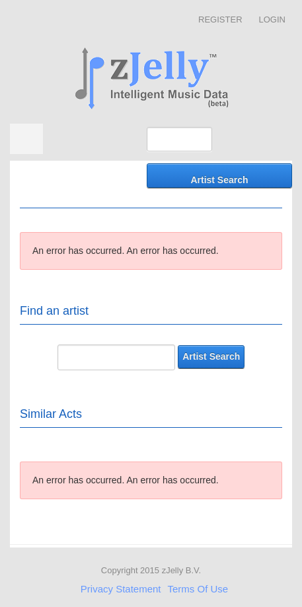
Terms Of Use (198, 588)
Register (220, 19)
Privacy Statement (121, 588)
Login (272, 19)
